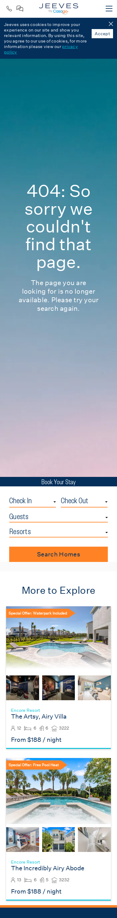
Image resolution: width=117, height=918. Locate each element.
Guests (19, 516)
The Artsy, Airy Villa (39, 716)
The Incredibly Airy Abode (47, 868)
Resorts (20, 531)
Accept (102, 33)
